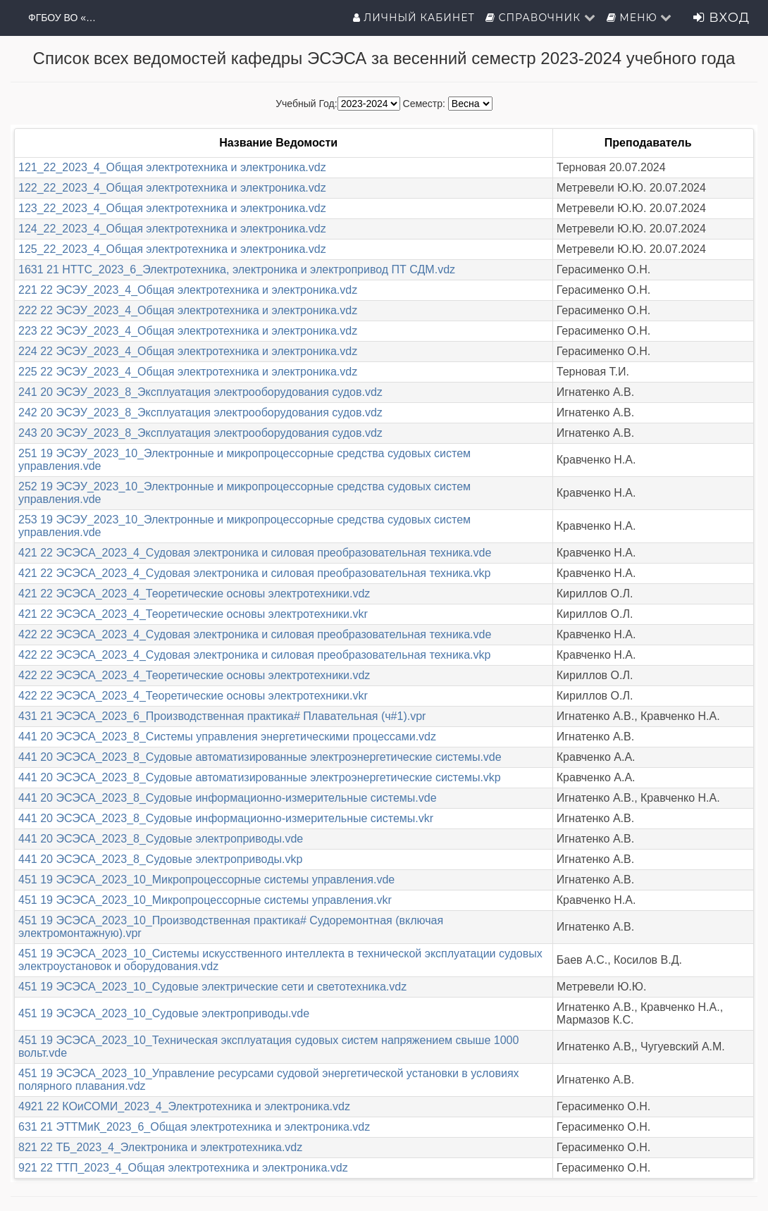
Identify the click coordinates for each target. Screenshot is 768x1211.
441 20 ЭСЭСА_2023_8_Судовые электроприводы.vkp (160, 859)
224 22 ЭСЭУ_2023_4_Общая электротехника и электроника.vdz (187, 351)
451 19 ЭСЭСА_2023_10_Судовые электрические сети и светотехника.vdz (212, 987)
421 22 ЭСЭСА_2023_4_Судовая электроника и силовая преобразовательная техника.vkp (254, 573)
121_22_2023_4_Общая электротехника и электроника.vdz (172, 167)
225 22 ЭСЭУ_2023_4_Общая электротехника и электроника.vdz (187, 372)
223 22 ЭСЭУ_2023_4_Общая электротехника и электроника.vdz (187, 331)
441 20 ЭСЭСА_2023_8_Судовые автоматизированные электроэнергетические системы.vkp (259, 777)
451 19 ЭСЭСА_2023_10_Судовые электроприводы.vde (163, 1013)
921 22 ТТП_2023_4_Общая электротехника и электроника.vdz (183, 1168)
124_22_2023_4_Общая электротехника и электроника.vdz (172, 229)
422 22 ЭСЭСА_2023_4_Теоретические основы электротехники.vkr (193, 696)
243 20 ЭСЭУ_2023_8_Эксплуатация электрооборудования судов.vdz (200, 433)
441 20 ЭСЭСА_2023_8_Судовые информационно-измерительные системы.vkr (225, 818)
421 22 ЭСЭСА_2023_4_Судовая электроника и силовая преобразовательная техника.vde (254, 553)
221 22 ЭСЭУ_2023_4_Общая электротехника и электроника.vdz (187, 290)
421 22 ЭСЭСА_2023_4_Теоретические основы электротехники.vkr (193, 614)
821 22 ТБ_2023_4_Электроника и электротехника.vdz (160, 1147)
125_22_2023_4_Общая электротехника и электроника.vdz (172, 249)
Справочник (540, 17)
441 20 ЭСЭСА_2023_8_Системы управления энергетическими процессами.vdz (227, 737)
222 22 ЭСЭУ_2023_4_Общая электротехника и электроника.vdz (187, 310)
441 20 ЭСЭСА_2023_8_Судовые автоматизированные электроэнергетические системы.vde (260, 757)
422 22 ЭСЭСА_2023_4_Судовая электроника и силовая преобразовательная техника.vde (254, 634)
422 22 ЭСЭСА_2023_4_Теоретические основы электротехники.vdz (194, 675)
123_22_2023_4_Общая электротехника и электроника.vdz (172, 208)
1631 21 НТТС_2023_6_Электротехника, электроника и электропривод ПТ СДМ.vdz (236, 269)
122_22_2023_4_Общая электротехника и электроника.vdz (172, 188)
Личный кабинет (414, 17)
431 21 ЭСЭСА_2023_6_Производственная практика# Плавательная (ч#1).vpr (222, 716)
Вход (721, 17)
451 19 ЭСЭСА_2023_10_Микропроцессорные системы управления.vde (206, 880)
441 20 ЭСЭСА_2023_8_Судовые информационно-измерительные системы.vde (227, 798)
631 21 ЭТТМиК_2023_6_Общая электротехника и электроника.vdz (194, 1127)
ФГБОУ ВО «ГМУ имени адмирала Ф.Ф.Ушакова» (63, 17)
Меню (640, 17)
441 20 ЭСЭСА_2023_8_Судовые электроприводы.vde (160, 839)
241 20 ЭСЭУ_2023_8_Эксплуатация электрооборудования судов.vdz (200, 392)
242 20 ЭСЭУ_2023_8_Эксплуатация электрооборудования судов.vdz (200, 412)
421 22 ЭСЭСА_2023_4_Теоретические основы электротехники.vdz (194, 594)
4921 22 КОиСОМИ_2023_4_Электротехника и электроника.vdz (184, 1106)
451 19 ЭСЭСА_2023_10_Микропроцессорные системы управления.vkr (205, 900)
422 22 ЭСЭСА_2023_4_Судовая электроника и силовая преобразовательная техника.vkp (254, 655)
